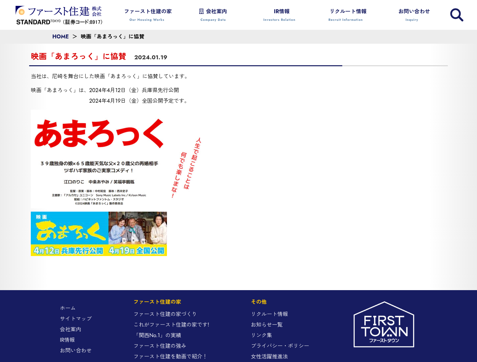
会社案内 (213, 15)
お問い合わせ (412, 15)
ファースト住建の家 (147, 15)
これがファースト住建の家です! (171, 325)
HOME (60, 36)
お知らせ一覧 (267, 325)
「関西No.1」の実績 (157, 335)
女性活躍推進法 (269, 356)
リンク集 (261, 335)
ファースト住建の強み (159, 346)
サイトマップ (76, 319)
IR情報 (279, 15)
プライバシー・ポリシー (280, 346)
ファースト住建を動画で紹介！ (170, 356)
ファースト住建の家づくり (165, 314)
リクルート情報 (346, 15)
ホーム (68, 308)
